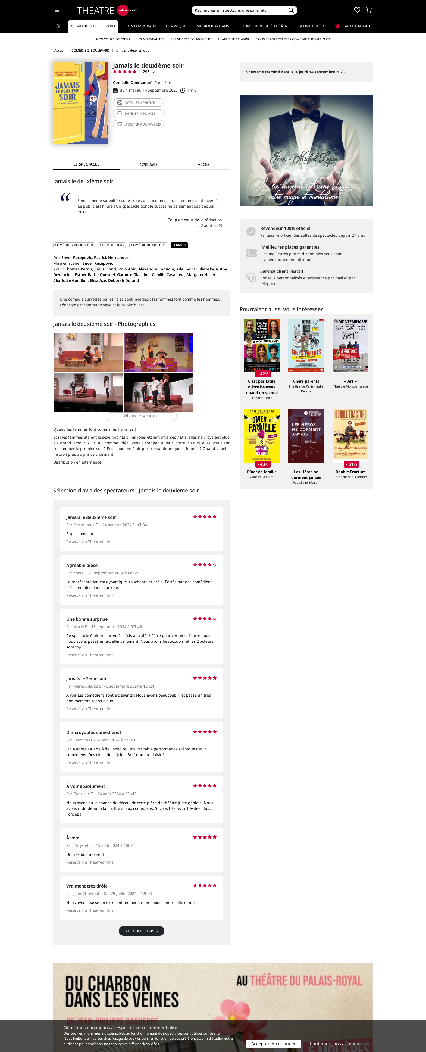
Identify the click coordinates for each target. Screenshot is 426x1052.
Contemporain (140, 26)
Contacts (61, 1018)
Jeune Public (312, 26)
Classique (176, 26)
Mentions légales (68, 1012)
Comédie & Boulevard (93, 26)
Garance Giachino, (134, 274)
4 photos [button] (170, 394)
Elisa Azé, (98, 280)
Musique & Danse (213, 26)
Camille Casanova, (169, 274)
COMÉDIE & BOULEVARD (74, 245)
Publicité (224, 1006)
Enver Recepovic (98, 263)
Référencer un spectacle (238, 1001)
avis (136, 113)
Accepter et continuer (273, 1044)
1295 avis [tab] (149, 164)
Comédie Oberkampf (132, 82)
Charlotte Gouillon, (71, 280)
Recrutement (65, 1006)
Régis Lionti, (105, 268)
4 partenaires (100, 1038)
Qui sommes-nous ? (71, 1001)
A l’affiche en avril (233, 39)
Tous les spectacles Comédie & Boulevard (293, 39)
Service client (147, 1001)
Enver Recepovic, (77, 257)
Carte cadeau (352, 26)
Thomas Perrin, (79, 268)
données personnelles (168, 1012)
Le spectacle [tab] (86, 164)
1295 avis (149, 71)
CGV (138, 1012)
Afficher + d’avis (141, 926)
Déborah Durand (123, 280)
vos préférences (187, 1038)
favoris (139, 124)
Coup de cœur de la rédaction (195, 219)
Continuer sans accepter (335, 1044)
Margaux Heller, (201, 274)
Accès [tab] (203, 164)
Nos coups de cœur (113, 39)
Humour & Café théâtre (266, 26)
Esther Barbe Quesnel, (95, 274)
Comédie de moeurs (148, 245)
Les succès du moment (191, 39)
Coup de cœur (112, 245)
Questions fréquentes (154, 1006)
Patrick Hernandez (111, 257)
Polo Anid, (127, 268)
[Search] (238, 10)
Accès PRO (225, 1012)
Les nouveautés (150, 39)
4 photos (136, 102)
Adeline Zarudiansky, (195, 268)
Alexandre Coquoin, (157, 268)
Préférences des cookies (156, 1018)
